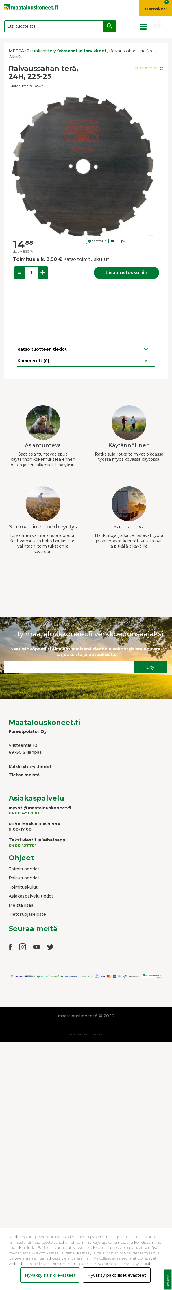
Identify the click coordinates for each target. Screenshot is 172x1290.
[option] (86, 163)
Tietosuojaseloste (27, 914)
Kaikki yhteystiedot (30, 766)
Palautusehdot (24, 877)
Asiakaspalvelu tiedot (31, 896)
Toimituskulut (23, 887)
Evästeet (168, 1280)
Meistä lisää (21, 905)
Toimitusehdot (24, 868)
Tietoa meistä (24, 774)
